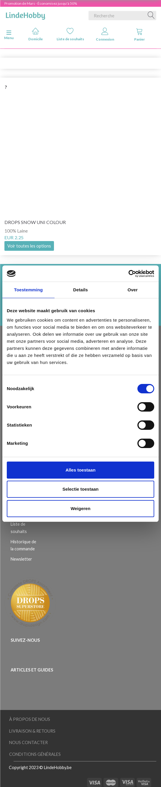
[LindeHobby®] (25, 14)
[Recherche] (151, 15)
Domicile (35, 34)
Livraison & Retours (32, 730)
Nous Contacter (28, 742)
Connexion (105, 34)
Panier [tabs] (139, 34)
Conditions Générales (35, 754)
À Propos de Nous (29, 719)
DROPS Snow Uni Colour (35, 222)
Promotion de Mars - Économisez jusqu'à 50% (40, 3)
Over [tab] (132, 289)
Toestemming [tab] (28, 289)
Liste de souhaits (70, 34)
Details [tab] (80, 289)
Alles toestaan (80, 469)
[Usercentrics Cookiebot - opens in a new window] (128, 274)
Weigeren (80, 508)
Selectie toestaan (81, 489)
